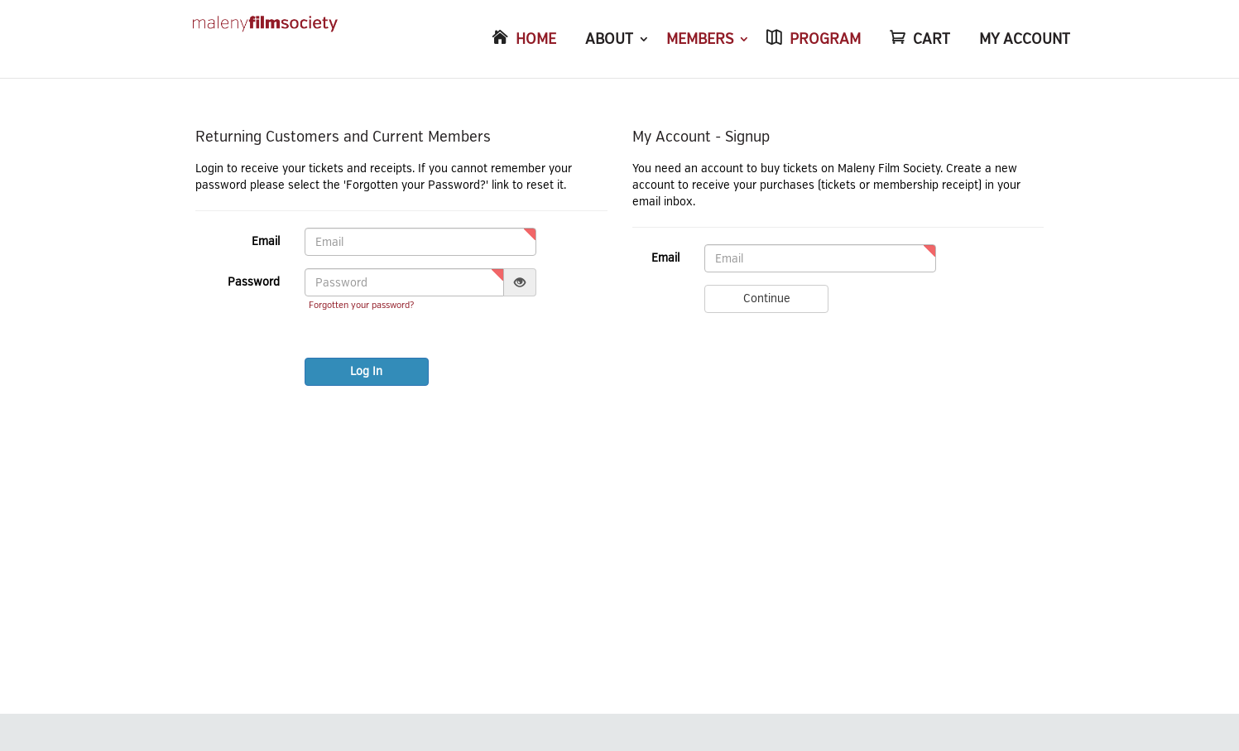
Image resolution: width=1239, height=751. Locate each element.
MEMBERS (699, 39)
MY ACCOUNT (1024, 39)
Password (254, 282)
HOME (536, 39)
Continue (766, 298)
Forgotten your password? (361, 305)
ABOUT (609, 39)
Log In (366, 371)
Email (266, 241)
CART (931, 39)
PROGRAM (825, 39)
